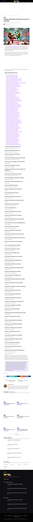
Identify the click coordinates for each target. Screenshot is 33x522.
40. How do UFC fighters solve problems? (12, 125)
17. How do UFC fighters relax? (10, 95)
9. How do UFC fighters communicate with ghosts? (13, 85)
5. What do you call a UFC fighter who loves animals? (13, 80)
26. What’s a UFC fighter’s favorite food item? (12, 107)
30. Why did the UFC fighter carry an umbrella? (13, 112)
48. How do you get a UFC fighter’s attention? (12, 135)
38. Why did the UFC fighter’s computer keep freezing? (14, 122)
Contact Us (25, 515)
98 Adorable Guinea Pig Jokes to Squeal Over (9, 417)
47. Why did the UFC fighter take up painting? (12, 134)
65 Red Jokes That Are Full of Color (12, 444)
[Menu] (4, 1)
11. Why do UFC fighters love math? (11, 87)
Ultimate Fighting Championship (14, 46)
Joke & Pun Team (10, 384)
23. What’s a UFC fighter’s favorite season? (12, 103)
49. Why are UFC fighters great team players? (12, 136)
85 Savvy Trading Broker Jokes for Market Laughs (9, 430)
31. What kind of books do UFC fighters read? (12, 113)
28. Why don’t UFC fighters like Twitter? (12, 109)
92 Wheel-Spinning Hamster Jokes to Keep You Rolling (23, 417)
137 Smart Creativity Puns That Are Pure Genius (14, 457)
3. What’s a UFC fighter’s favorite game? (12, 77)
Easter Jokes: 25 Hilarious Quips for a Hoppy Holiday (15, 484)
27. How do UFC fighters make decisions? (12, 108)
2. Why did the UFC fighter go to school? (12, 76)
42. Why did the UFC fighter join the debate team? (13, 127)
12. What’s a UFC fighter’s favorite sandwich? (12, 89)
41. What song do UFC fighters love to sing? (12, 126)
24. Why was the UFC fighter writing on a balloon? (13, 104)
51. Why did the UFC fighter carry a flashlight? (12, 139)
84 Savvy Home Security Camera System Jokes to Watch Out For (22, 430)
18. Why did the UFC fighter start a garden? (12, 96)
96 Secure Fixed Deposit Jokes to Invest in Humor (22, 404)
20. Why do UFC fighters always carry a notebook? (13, 99)
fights (17, 49)
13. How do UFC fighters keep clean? (11, 90)
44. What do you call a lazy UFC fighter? (12, 130)
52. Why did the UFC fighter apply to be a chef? (13, 140)
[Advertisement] (16, 9)
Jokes (4, 17)
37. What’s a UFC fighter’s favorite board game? (13, 121)
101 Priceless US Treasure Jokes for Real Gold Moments (9, 404)
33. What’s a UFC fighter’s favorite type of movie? (13, 116)
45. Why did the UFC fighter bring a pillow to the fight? (14, 131)
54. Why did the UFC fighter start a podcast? (12, 143)
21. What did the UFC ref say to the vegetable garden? (14, 100)
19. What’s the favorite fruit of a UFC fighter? (12, 98)
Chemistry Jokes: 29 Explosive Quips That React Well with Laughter (17, 488)
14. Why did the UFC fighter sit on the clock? (12, 91)
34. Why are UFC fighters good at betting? (12, 117)
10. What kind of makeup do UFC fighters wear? (13, 86)
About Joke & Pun (10, 515)
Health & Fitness (6, 373)
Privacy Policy (20, 515)
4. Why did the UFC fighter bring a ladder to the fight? (14, 78)
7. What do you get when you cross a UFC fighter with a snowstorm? (16, 82)
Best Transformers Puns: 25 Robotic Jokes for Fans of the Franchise (17, 492)
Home (5, 515)
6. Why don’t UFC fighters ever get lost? (12, 81)
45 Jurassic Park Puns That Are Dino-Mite (13, 448)
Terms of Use (15, 515)
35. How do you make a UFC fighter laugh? (12, 118)
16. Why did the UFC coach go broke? (11, 94)
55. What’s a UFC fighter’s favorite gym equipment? (13, 144)
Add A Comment (16, 434)
